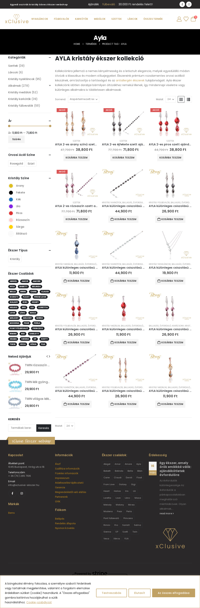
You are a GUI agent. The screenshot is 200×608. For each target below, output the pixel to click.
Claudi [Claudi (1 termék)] (117, 477)
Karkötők (81, 19)
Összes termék (152, 19)
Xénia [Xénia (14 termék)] (116, 538)
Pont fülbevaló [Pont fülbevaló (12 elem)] (19, 328)
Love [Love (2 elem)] (12, 312)
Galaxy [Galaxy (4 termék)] (123, 484)
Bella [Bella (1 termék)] (130, 470)
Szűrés (16, 139)
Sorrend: (60, 99)
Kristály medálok (64, 264)
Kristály (15, 259)
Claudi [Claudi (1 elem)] (45, 291)
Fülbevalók (61, 19)
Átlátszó (11, 234)
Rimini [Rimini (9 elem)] (13, 333)
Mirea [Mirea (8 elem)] (39, 318)
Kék (11, 199)
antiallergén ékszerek (130, 80)
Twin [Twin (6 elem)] (12, 344)
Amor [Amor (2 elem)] (25, 281)
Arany (11, 186)
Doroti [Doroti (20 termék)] (129, 477)
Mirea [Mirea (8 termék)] (131, 504)
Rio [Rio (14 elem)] (23, 333)
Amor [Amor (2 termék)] (117, 464)
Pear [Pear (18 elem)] (26, 323)
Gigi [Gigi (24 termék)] (133, 484)
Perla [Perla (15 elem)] (37, 323)
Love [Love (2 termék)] (118, 497)
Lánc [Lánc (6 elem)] (22, 312)
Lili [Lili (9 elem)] (32, 307)
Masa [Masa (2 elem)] (33, 312)
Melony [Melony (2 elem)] (27, 318)
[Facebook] (182, 4)
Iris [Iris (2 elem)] (24, 307)
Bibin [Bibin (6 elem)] (23, 291)
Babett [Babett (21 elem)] (23, 286)
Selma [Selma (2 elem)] (13, 338)
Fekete (11, 193)
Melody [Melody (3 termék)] (108, 504)
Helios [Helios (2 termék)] (117, 491)
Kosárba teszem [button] (77, 157)
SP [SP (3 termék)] (116, 531)
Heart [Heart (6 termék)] (107, 491)
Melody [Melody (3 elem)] (14, 318)
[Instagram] (189, 4)
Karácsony (178, 325)
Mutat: (160, 99)
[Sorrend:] (83, 99)
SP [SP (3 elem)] (35, 338)
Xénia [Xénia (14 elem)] (33, 344)
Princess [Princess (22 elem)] (38, 328)
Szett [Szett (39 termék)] (125, 531)
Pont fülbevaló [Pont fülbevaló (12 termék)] (111, 518)
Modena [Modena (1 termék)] (108, 511)
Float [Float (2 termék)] (139, 477)
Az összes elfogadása (173, 593)
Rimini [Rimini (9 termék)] (107, 525)
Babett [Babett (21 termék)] (107, 470)
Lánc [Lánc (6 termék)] (127, 497)
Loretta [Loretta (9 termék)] (107, 497)
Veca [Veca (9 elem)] (23, 344)
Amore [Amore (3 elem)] (36, 281)
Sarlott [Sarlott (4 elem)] (34, 333)
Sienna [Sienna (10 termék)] (107, 531)
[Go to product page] (76, 121)
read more (167, 513)
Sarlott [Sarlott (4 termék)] (125, 525)
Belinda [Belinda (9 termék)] (119, 470)
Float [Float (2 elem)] (26, 296)
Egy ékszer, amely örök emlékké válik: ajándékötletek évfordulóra (175, 469)
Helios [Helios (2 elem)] (13, 307)
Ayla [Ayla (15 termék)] (138, 464)
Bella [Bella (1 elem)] (13, 291)
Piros (11, 213)
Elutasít (139, 593)
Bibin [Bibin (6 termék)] (139, 470)
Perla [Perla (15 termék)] (129, 511)
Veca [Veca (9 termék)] (106, 538)
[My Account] (179, 19)
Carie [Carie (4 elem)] (33, 291)
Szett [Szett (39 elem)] (44, 338)
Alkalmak (14, 86)
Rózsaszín (11, 220)
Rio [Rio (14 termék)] (116, 525)
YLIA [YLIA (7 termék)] (126, 538)
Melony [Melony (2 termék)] (120, 504)
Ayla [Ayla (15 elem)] (12, 286)
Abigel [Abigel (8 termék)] (107, 464)
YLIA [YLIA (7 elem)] (43, 344)
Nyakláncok (39, 19)
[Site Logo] (16, 19)
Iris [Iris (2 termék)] (127, 491)
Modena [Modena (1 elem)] (14, 323)
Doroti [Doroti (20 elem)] (14, 296)
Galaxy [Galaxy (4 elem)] (14, 302)
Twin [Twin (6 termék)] (134, 531)
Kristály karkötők (111, 202)
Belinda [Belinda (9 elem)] (36, 286)
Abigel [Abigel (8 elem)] (13, 281)
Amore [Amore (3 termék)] (128, 464)
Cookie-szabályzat (39, 602)
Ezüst (31, 163)
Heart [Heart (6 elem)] (35, 302)
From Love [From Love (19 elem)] (40, 296)
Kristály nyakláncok (160, 264)
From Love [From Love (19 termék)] (109, 484)
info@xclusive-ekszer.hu (23, 485)
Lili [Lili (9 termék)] (134, 491)
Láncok (133, 19)
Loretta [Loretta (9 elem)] (43, 307)
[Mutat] (171, 99)
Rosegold (16, 163)
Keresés (14, 419)
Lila (11, 206)
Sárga (11, 227)
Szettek (116, 19)
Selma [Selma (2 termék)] (137, 525)
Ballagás (127, 202)
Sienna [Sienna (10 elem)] (25, 338)
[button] (181, 99)
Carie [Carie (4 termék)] (107, 477)
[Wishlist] (186, 19)
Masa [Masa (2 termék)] (138, 497)
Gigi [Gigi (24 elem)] (24, 302)
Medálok (99, 19)
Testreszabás (111, 593)
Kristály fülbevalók (159, 202)
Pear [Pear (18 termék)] (119, 511)
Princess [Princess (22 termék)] (128, 518)
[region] (100, 591)
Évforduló (139, 202)
